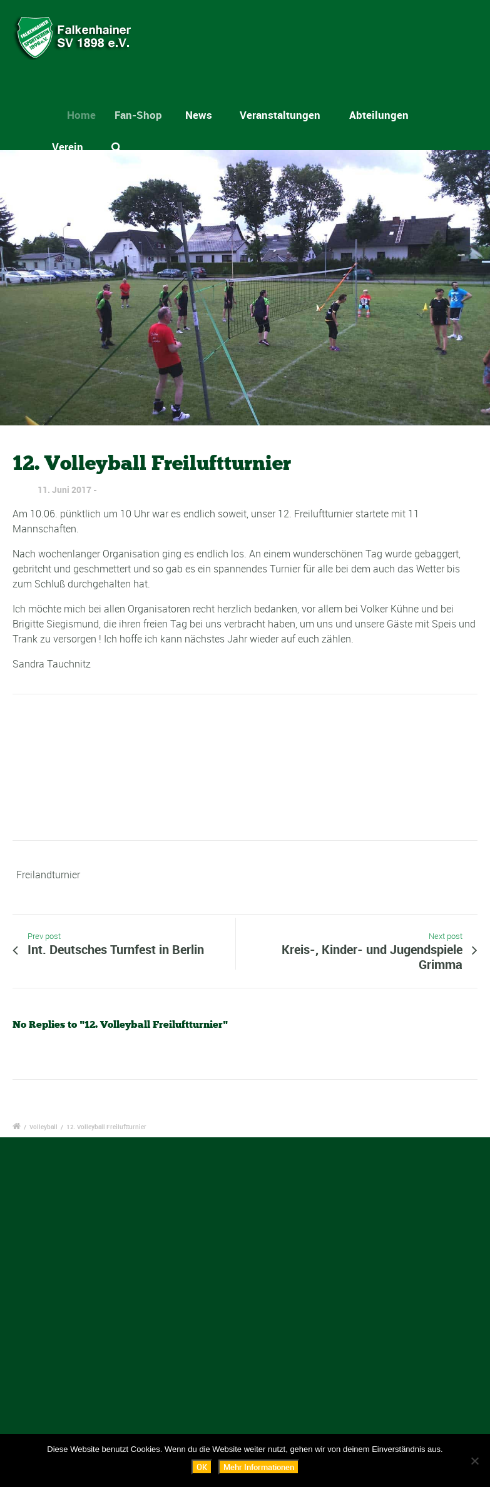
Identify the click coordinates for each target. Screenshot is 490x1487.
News (201, 115)
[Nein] (474, 1460)
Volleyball (43, 1126)
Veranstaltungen (280, 115)
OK (202, 1467)
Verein (67, 147)
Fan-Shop (144, 115)
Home (87, 115)
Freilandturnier (48, 874)
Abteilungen (379, 115)
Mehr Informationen (258, 1467)
